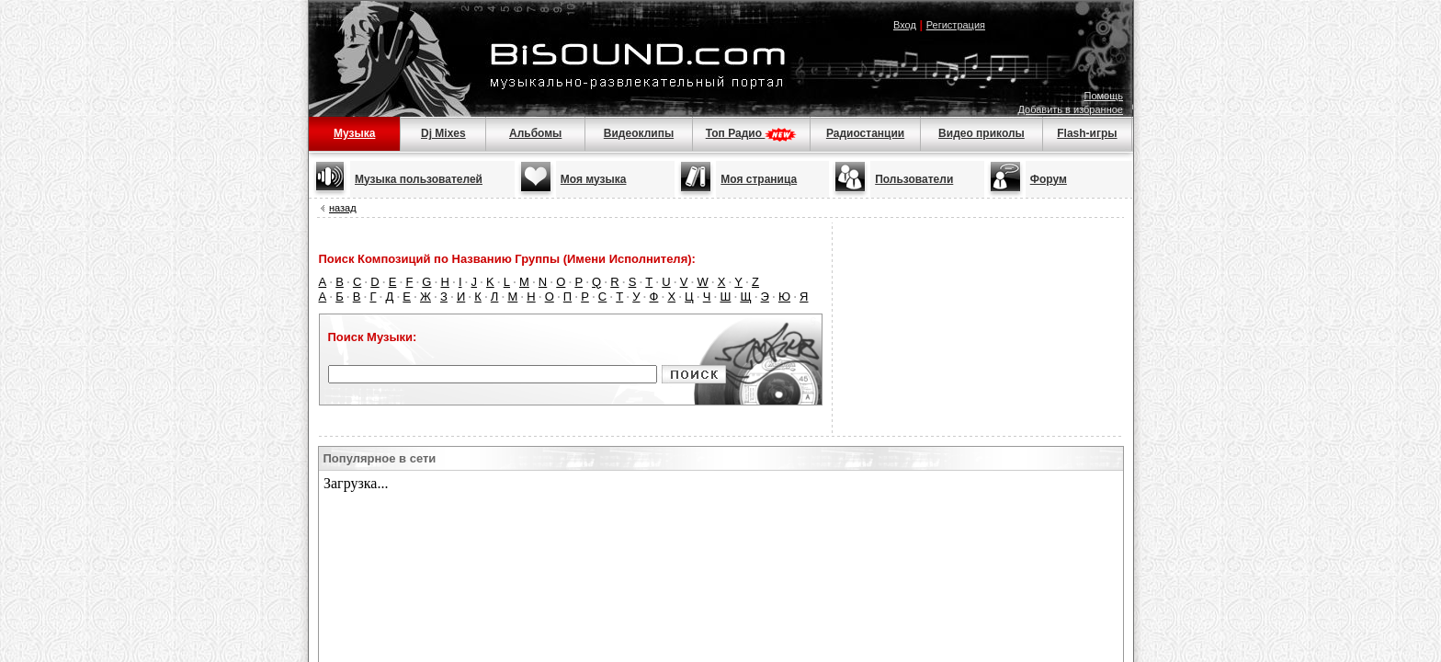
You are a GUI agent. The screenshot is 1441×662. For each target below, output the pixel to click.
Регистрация (955, 24)
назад (343, 207)
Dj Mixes (443, 133)
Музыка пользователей (418, 179)
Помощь (1104, 95)
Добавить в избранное (1070, 109)
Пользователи (914, 179)
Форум (1048, 179)
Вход (904, 24)
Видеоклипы (639, 133)
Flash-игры (1087, 133)
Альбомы (535, 133)
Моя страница (758, 179)
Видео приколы (981, 133)
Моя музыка (594, 179)
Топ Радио (752, 133)
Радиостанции (865, 133)
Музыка (354, 133)
